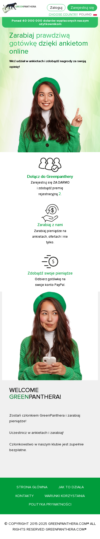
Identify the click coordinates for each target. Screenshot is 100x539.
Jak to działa (71, 487)
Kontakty (24, 496)
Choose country (63, 14)
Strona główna (31, 487)
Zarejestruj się (82, 7)
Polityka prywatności (50, 504)
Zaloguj (56, 7)
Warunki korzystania (65, 496)
